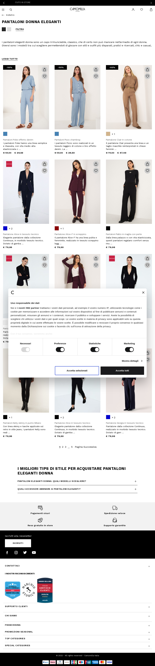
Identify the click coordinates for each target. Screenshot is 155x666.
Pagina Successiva (86, 446)
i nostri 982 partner (28, 308)
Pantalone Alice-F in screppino (70, 234)
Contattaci (12, 565)
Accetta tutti (122, 370)
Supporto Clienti (16, 606)
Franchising (13, 625)
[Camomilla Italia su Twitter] (25, 552)
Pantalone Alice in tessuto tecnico (21, 234)
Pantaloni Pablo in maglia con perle (124, 234)
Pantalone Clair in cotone (119, 139)
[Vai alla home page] (77, 9)
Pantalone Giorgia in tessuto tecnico (124, 423)
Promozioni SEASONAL (19, 631)
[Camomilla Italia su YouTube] (34, 552)
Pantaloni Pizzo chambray (67, 139)
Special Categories (17, 645)
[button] (45, 69)
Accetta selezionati (77, 370)
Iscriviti (18, 543)
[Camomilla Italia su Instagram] (16, 552)
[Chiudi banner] (143, 292)
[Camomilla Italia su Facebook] (7, 552)
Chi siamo (11, 615)
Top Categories (15, 638)
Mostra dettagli (130, 361)
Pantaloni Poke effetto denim (18, 139)
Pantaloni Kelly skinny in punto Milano (22, 423)
